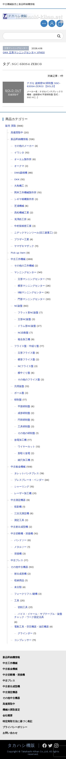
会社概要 (7, 715)
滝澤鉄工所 (20, 219)
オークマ (19, 166)
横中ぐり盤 (24, 372)
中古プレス (17, 560)
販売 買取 (10, 125)
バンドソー (20, 540)
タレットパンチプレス (26, 473)
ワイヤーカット (26, 446)
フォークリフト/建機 (25, 593)
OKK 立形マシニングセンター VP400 (24, 52)
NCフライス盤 (25, 366)
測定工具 (19, 520)
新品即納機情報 (19, 139)
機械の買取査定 (11, 709)
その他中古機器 (19, 567)
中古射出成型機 (19, 526)
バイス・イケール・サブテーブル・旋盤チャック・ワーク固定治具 (38, 615)
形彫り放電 (24, 453)
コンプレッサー (23, 640)
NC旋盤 (18, 305)
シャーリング (21, 486)
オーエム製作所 (23, 159)
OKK (17, 179)
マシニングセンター (25, 272)
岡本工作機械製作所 (25, 192)
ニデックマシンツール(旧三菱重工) (33, 232)
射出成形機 (20, 573)
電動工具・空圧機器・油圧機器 (31, 626)
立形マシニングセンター (31, 279)
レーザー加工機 (23, 493)
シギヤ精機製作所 (24, 199)
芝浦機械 (19, 205)
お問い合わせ (10, 732)
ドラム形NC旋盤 (27, 325)
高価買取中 (17, 132)
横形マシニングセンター (31, 285)
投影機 (18, 506)
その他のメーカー (24, 145)
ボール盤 (19, 392)
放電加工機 (20, 439)
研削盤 (18, 399)
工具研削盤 (24, 426)
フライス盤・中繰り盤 (26, 346)
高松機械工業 (21, 212)
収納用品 (19, 580)
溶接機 (18, 553)
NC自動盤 (23, 332)
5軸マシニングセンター (31, 292)
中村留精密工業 (23, 225)
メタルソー (20, 546)
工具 (16, 600)
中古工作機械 (18, 259)
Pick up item (18, 252)
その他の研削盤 (26, 433)
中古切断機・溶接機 (22, 533)
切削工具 (23, 607)
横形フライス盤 (26, 359)
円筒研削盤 (24, 419)
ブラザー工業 (21, 239)
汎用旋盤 (19, 386)
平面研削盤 (24, 406)
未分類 (18, 587)
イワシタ (19, 152)
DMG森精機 (20, 172)
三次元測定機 (21, 513)
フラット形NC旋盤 (28, 312)
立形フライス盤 (26, 352)
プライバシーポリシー (15, 727)
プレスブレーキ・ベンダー (29, 479)
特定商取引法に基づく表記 (17, 721)
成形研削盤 (24, 413)
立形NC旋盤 (24, 319)
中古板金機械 (18, 466)
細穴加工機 (24, 460)
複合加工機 (24, 339)
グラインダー (25, 633)
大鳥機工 (19, 185)
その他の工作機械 (24, 265)
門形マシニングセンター (31, 299)
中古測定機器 (18, 500)
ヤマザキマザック (24, 246)
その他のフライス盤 (29, 379)
